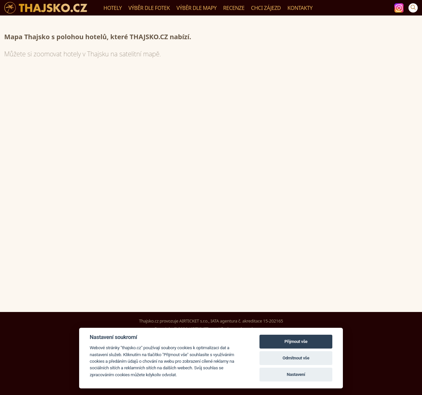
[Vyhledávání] (413, 8)
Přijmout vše (296, 341)
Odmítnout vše (296, 357)
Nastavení (296, 374)
